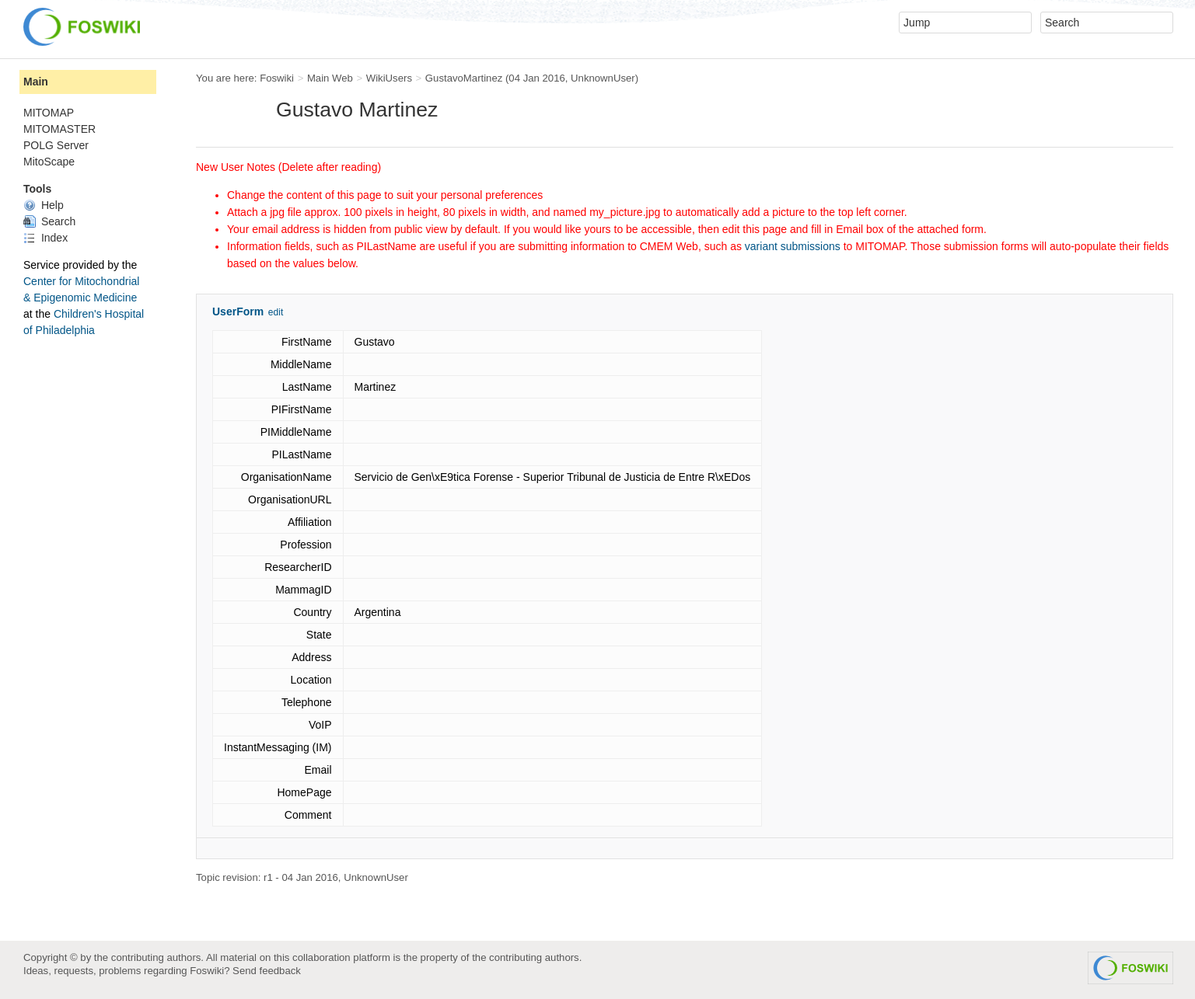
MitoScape (49, 161)
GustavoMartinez (463, 78)
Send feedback (266, 970)
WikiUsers (389, 78)
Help (43, 205)
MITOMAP (48, 112)
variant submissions (792, 246)
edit (275, 312)
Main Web (330, 78)
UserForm (238, 311)
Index (45, 237)
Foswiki (277, 78)
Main (35, 81)
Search (49, 221)
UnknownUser (603, 78)
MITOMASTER (59, 129)
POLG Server (56, 145)
